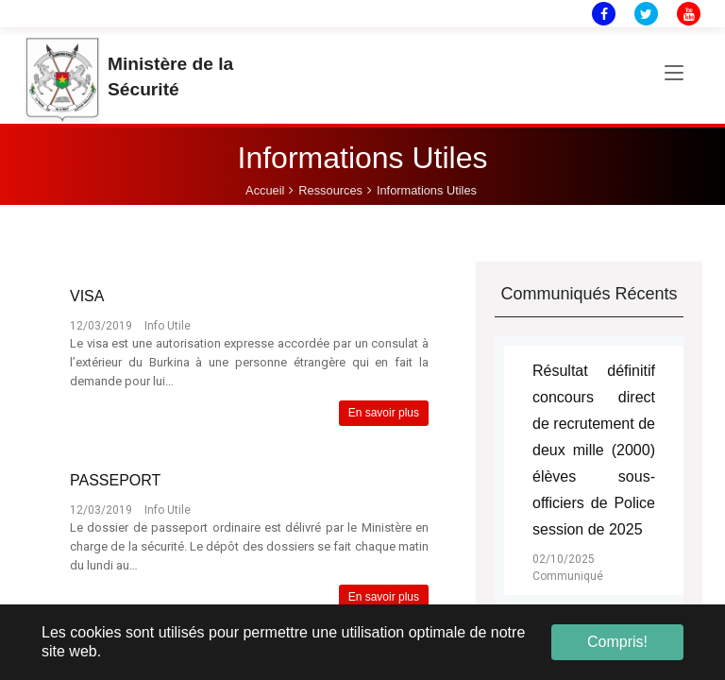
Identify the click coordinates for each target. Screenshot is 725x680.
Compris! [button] (617, 642)
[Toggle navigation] (674, 73)
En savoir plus (383, 412)
